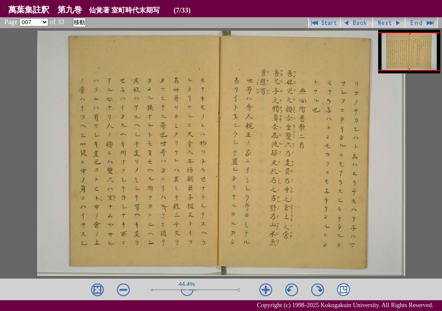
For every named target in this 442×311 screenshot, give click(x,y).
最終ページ (421, 22)
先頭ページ (324, 22)
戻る (357, 22)
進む (389, 22)
